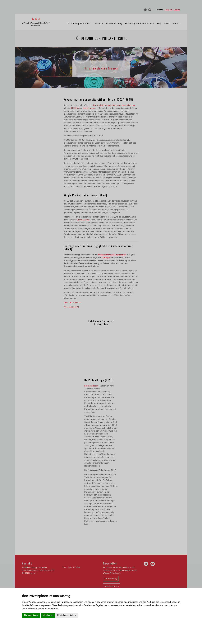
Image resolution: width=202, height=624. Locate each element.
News (166, 23)
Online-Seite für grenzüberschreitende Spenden (114, 105)
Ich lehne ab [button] (48, 615)
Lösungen (98, 23)
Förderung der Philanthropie (139, 23)
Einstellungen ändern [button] (66, 615)
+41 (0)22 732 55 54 (72, 567)
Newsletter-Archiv (112, 586)
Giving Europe (89, 108)
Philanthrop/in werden (78, 23)
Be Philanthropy (91, 386)
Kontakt (177, 23)
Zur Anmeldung (111, 579)
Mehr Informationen (72, 302)
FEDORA (75, 108)
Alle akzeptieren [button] (31, 615)
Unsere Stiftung (114, 23)
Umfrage (106, 258)
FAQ (159, 23)
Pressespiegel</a (71, 307)
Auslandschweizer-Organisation (112, 255)
